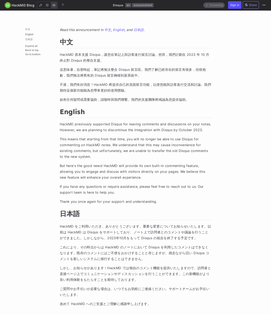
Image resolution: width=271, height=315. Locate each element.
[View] (54, 5)
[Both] (47, 5)
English (29, 34)
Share (251, 5)
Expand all (31, 45)
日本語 (29, 39)
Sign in (234, 5)
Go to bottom (33, 54)
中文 (27, 29)
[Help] (62, 5)
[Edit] (40, 5)
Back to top (32, 50)
